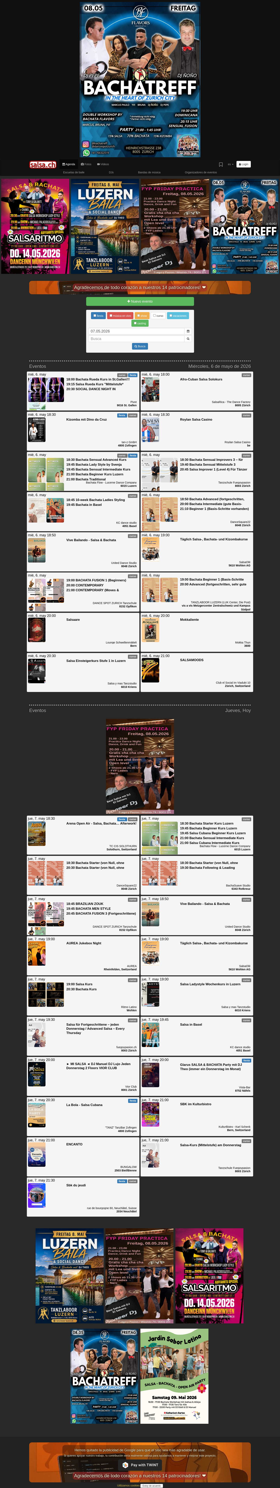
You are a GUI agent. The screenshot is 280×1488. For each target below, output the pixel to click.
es (231, 164)
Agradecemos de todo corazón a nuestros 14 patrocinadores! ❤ (140, 287)
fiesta (98, 315)
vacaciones (178, 315)
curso (158, 315)
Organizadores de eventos (201, 172)
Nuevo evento (140, 301)
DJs (111, 172)
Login (243, 164)
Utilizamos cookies (128, 1485)
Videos (103, 164)
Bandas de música (149, 172)
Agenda (68, 164)
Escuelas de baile (74, 172)
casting (140, 323)
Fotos (86, 164)
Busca (140, 346)
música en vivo (120, 315)
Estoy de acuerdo (152, 1486)
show (142, 315)
